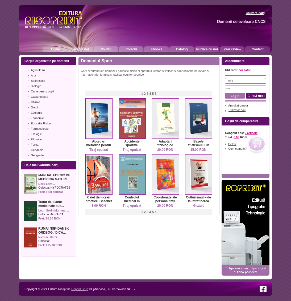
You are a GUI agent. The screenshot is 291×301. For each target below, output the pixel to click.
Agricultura (38, 70)
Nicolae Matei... (48, 237)
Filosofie (36, 139)
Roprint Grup (79, 289)
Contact (258, 49)
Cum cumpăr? (237, 148)
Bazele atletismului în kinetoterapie (198, 145)
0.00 (236, 137)
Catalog (182, 49)
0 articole (251, 133)
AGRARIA (57, 214)
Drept (34, 107)
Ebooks (156, 49)
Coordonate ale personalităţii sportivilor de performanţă (165, 203)
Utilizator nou (237, 110)
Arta (33, 75)
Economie (37, 118)
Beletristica (38, 80)
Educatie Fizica (41, 123)
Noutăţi (106, 49)
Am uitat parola (238, 105)
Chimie (35, 102)
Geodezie (37, 150)
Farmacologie (40, 128)
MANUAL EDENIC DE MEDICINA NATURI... (54, 177)
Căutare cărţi (255, 13)
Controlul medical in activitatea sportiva (132, 203)
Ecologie (36, 112)
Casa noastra (39, 96)
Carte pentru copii (42, 91)
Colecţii (131, 49)
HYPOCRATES (60, 187)
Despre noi (80, 49)
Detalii (232, 144)
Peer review (232, 49)
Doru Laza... (46, 183)
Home (55, 49)
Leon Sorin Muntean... (53, 210)
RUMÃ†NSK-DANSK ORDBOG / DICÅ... (53, 230)
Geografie (37, 155)
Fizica (35, 144)
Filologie (36, 134)
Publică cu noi (207, 49)
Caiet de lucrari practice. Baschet (98, 199)
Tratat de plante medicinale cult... (51, 204)
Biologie (36, 86)
